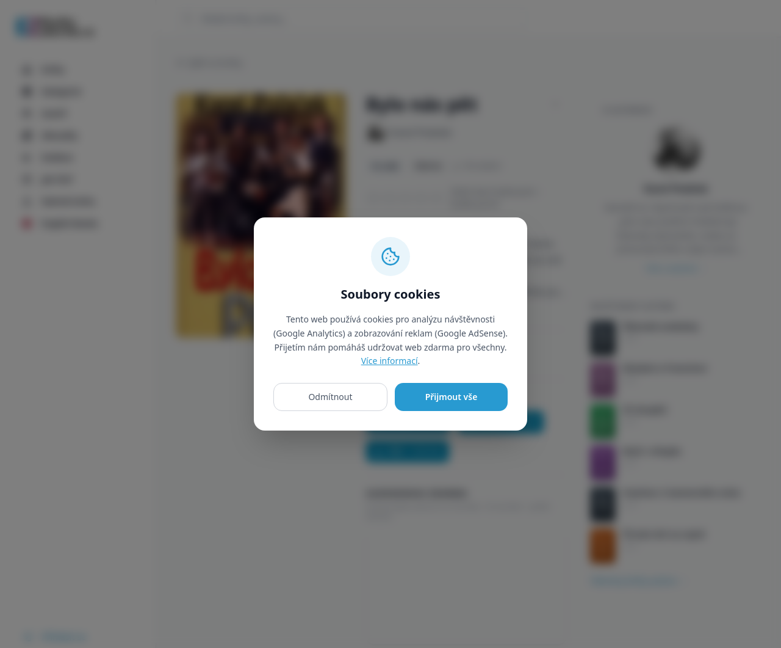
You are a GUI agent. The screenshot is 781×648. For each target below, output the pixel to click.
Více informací (389, 360)
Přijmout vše (451, 396)
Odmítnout (330, 396)
